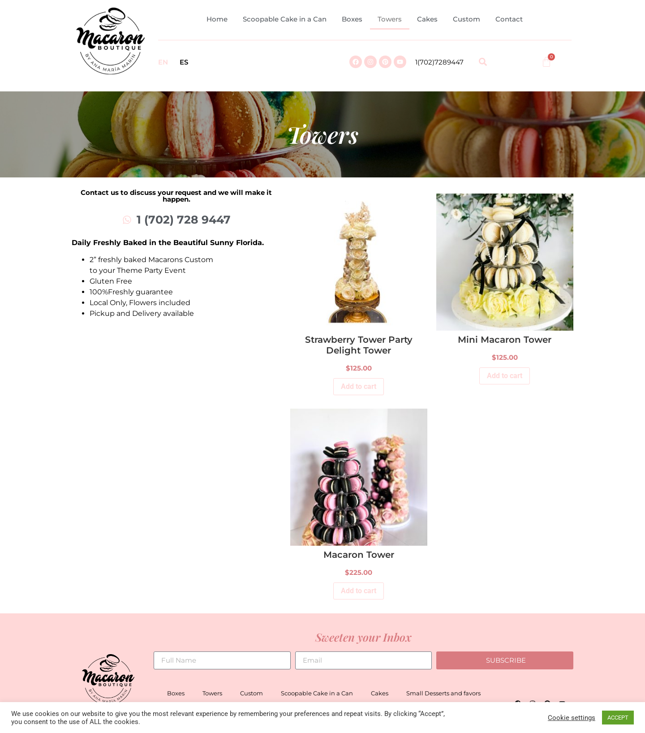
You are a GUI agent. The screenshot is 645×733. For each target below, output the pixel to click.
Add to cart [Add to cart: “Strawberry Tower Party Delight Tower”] (358, 386)
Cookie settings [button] (571, 718)
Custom (466, 19)
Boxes (352, 19)
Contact (509, 19)
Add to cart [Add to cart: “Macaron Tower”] (358, 590)
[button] (482, 62)
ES (184, 62)
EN (163, 62)
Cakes (427, 19)
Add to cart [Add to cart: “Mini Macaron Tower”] (504, 375)
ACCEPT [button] (617, 717)
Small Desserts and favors (443, 693)
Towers (390, 19)
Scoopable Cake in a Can (285, 19)
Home (217, 19)
